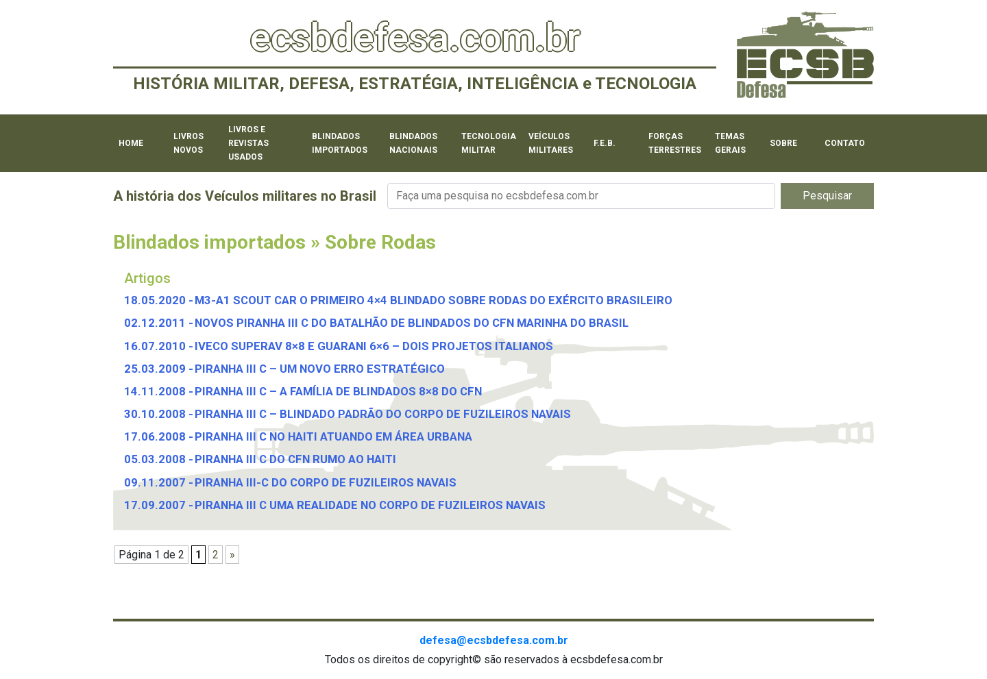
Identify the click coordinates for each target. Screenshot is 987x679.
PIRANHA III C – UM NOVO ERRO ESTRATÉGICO (320, 368)
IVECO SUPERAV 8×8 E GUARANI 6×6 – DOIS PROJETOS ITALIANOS (374, 346)
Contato (845, 143)
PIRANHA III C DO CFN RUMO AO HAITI (295, 459)
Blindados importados (339, 143)
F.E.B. (605, 143)
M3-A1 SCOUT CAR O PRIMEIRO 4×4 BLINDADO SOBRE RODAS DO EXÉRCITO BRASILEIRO (433, 300)
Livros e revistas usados (248, 143)
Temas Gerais (730, 143)
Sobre (783, 143)
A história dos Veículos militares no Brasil (244, 196)
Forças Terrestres (674, 143)
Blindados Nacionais (413, 143)
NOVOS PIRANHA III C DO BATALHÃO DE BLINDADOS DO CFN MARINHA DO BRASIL (412, 323)
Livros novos (188, 143)
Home (131, 143)
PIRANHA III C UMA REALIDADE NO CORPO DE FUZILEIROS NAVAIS (370, 505)
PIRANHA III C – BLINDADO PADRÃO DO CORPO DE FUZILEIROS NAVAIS (383, 414)
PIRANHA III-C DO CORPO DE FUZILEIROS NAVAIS (325, 482)
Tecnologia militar (488, 143)
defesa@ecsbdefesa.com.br (493, 640)
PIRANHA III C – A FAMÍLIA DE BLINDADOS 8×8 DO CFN (338, 391)
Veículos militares (550, 143)
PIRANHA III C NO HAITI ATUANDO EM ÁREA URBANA (333, 436)
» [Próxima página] (232, 554)
